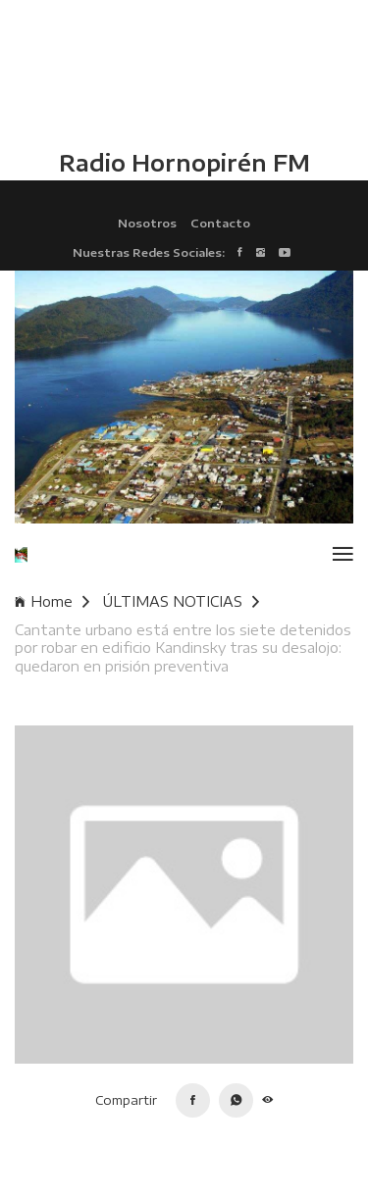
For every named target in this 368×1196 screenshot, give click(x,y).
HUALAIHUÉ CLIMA (184, 73)
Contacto (220, 222)
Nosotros (147, 222)
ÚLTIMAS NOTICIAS (181, 601)
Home (52, 601)
